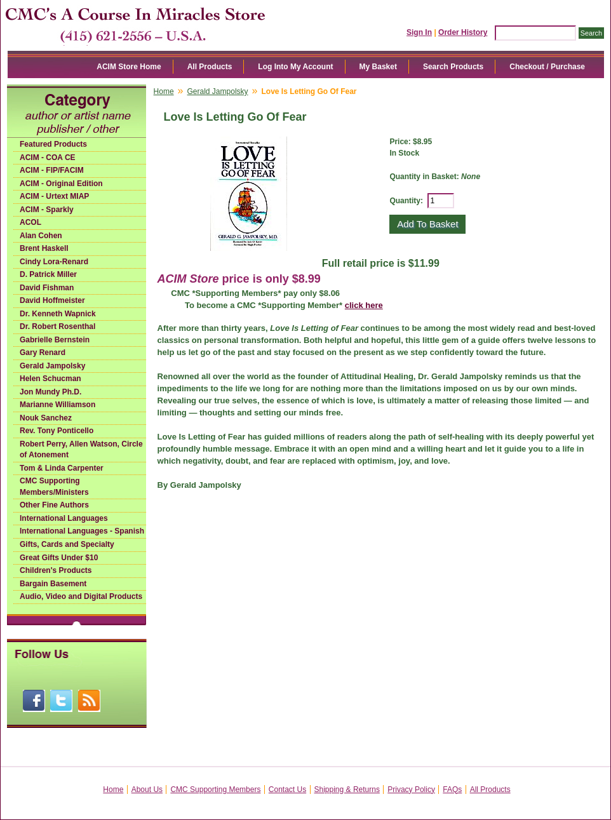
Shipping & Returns (347, 789)
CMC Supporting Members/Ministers (54, 486)
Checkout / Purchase (547, 66)
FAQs (452, 789)
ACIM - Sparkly (47, 209)
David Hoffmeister (52, 300)
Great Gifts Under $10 (59, 557)
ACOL (30, 222)
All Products (209, 66)
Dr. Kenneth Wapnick (58, 313)
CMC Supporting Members (215, 789)
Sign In (419, 32)
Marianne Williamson (57, 404)
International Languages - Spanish (82, 531)
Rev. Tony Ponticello (56, 430)
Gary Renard (42, 352)
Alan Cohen (41, 235)
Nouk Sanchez (46, 417)
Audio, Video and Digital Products (81, 596)
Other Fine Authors (54, 505)
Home (164, 91)
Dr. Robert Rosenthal (57, 326)
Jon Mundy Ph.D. (50, 391)
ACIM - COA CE (48, 157)
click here (364, 305)
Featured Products (53, 144)
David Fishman (47, 287)
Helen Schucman (50, 378)
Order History (462, 32)
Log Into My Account (295, 66)
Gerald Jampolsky (52, 365)
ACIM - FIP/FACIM (52, 170)
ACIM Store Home (129, 66)
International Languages (64, 518)
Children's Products (56, 570)
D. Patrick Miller (48, 274)
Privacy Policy (411, 789)
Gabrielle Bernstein (55, 339)
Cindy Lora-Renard (54, 261)
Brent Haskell (44, 248)
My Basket (378, 66)
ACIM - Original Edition (61, 183)
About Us (147, 789)
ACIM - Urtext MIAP (54, 196)
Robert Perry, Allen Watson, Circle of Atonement (81, 450)
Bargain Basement (53, 583)
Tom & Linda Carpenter (62, 468)
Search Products (453, 66)
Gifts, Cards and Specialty (67, 544)
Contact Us (287, 789)
